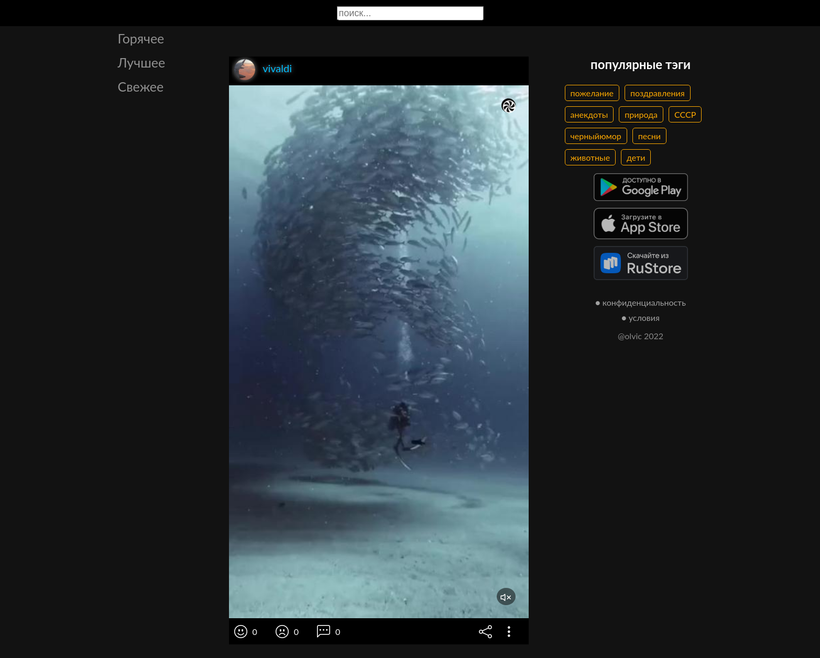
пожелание (592, 93)
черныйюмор (596, 136)
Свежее (141, 86)
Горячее (141, 38)
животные (590, 157)
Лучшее (142, 62)
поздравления (657, 93)
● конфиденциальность (640, 302)
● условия (640, 317)
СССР (685, 114)
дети (636, 157)
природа (641, 114)
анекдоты (589, 114)
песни (649, 136)
